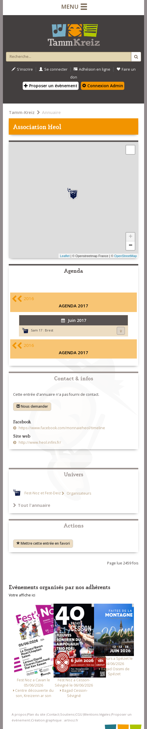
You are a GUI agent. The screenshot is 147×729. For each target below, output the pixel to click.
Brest (49, 330)
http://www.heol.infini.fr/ (39, 442)
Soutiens (67, 714)
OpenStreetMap (125, 256)
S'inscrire (22, 69)
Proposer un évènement (50, 85)
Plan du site (36, 714)
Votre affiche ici (22, 595)
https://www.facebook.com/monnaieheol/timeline (61, 427)
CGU (78, 714)
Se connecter (53, 69)
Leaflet (65, 256)
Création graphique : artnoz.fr (54, 720)
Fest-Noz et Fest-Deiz (42, 493)
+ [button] (130, 237)
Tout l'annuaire (31, 505)
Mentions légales (97, 714)
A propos (19, 714)
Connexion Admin (102, 85)
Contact (53, 714)
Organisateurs (78, 493)
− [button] (130, 245)
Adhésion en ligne (92, 69)
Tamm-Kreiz (22, 112)
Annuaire (51, 112)
